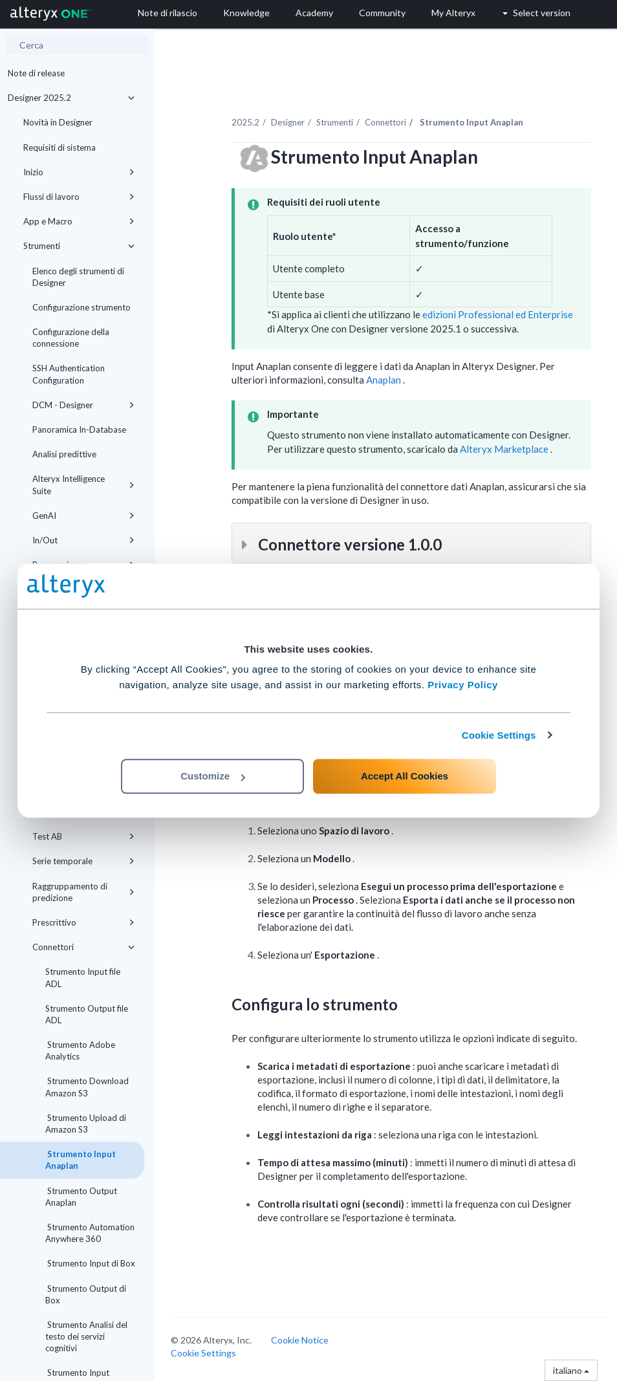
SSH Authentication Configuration (68, 374)
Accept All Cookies (404, 775)
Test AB (83, 836)
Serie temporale (83, 861)
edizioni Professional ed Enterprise (496, 314)
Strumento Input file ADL (82, 977)
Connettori (83, 947)
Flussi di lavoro (79, 196)
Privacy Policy (463, 684)
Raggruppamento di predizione (83, 892)
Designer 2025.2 (71, 97)
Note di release (36, 73)
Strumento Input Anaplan (80, 1160)
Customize (212, 775)
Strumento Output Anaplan (81, 1197)
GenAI (83, 515)
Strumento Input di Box (90, 1263)
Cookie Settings (499, 735)
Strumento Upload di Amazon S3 (85, 1124)
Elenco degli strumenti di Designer (78, 277)
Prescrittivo (83, 922)
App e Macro (79, 221)
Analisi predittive (64, 454)
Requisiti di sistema (59, 147)
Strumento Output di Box (85, 1294)
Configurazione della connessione (70, 338)
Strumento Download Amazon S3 (87, 1087)
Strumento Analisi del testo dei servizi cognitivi (86, 1336)
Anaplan (384, 380)
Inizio (79, 172)
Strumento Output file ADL (86, 1014)
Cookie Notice (300, 1339)
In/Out (83, 540)
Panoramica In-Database (79, 429)
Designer (288, 122)
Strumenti (79, 246)
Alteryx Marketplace (505, 449)
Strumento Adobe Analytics (80, 1050)
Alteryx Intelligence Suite (83, 484)
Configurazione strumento (81, 307)
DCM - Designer (83, 405)
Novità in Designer (57, 122)
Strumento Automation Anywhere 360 (90, 1233)
